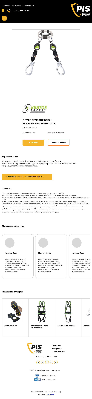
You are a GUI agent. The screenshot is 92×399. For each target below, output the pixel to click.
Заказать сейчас (59, 142)
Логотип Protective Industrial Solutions (80, 10)
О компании (6, 5)
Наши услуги (16, 5)
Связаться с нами (28, 5)
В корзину (33, 142)
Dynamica (50, 394)
